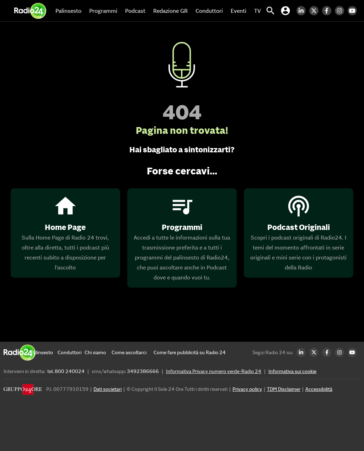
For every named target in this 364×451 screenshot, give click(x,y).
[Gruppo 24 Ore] (23, 391)
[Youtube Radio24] (354, 10)
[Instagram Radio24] (341, 10)
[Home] (30, 10)
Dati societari (107, 389)
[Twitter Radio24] (315, 10)
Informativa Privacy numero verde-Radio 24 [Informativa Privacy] (213, 371)
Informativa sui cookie (292, 371)
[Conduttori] (71, 352)
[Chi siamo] (98, 352)
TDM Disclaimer (283, 389)
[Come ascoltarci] (129, 352)
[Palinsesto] (44, 352)
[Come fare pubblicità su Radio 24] (190, 352)
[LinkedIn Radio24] (302, 10)
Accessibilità (318, 389)
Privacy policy (247, 389)
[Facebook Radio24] (328, 10)
